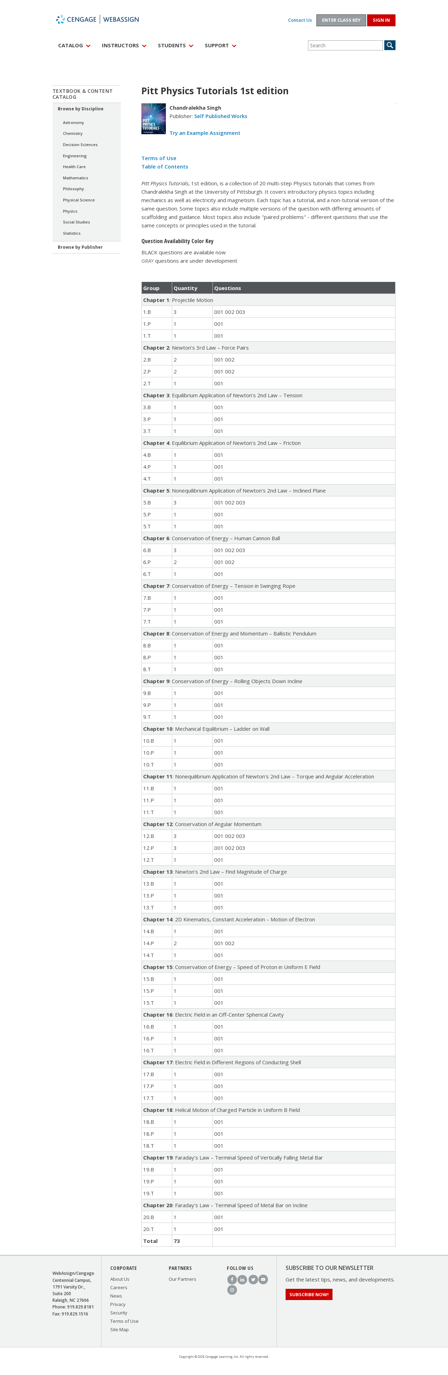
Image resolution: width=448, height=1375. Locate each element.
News (116, 1296)
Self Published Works (220, 115)
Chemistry (73, 133)
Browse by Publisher (80, 247)
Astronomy (73, 122)
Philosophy (73, 188)
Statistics (71, 233)
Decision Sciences (80, 144)
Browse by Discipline (81, 109)
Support (217, 45)
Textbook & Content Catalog (82, 94)
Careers (118, 1287)
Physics (70, 211)
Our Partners (182, 1279)
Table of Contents (164, 166)
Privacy (118, 1304)
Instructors (120, 45)
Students (172, 45)
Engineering (75, 155)
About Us (120, 1279)
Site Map (119, 1329)
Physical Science (79, 199)
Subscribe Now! (309, 1294)
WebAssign (105, 19)
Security (118, 1312)
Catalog (70, 45)
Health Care (74, 166)
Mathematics (75, 177)
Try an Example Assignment (204, 132)
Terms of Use (158, 157)
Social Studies (76, 222)
